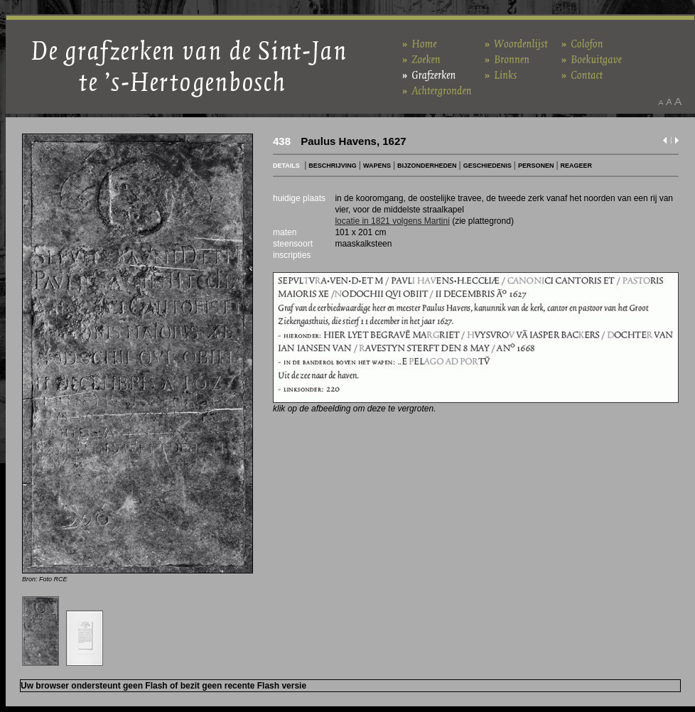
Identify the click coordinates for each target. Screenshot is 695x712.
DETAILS (286, 165)
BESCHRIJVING (332, 165)
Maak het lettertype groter (678, 101)
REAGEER (577, 165)
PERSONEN (536, 165)
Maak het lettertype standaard (669, 101)
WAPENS (377, 165)
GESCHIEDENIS (487, 165)
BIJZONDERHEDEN (427, 165)
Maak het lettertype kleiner (660, 101)
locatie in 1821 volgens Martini (392, 221)
